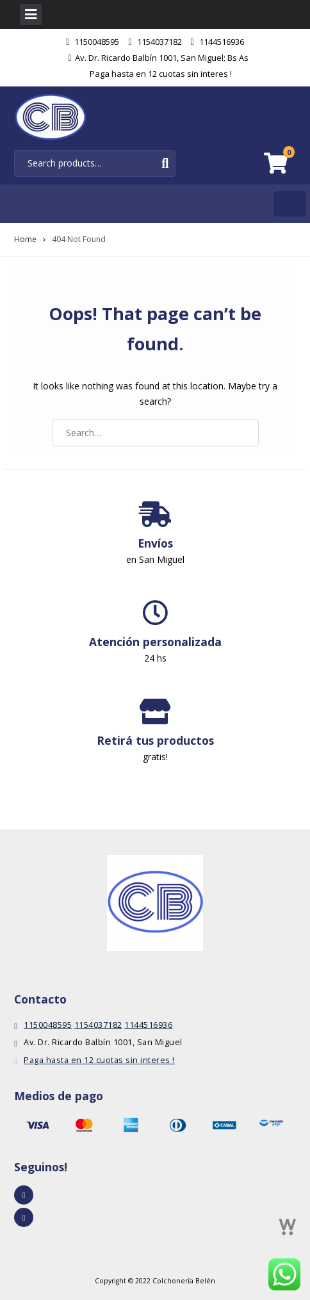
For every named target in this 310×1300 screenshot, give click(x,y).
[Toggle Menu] (290, 203)
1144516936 (221, 41)
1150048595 (96, 41)
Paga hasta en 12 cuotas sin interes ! (161, 73)
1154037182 (159, 41)
